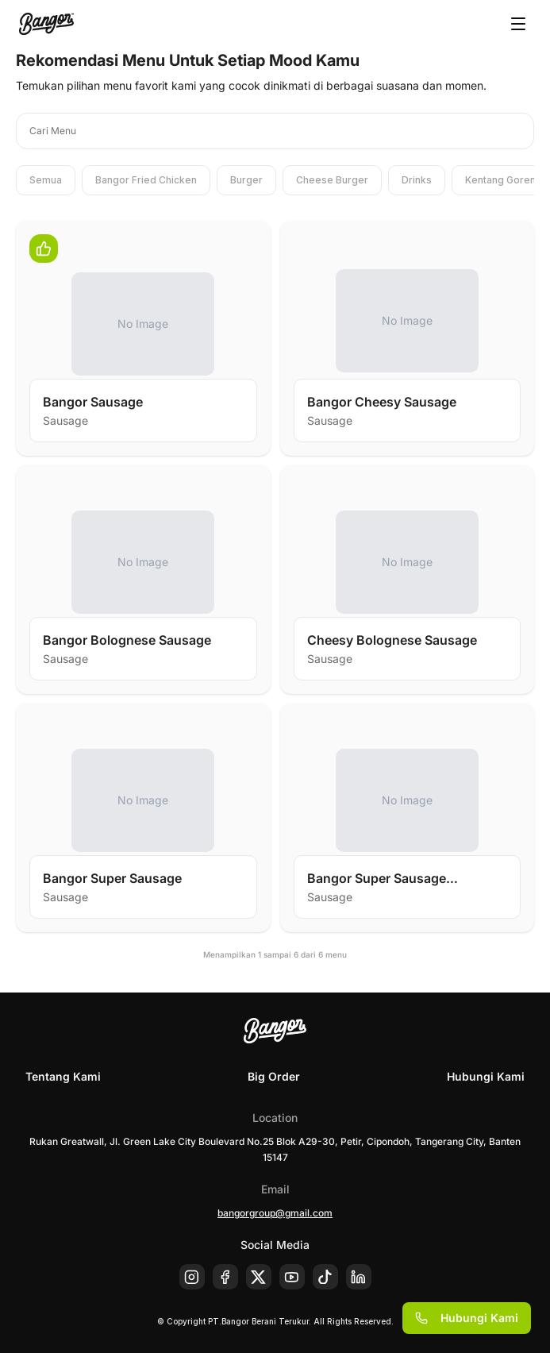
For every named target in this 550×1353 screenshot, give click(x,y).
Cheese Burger (332, 180)
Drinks (417, 180)
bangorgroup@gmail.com (275, 1213)
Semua (45, 180)
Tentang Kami (63, 1076)
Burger (246, 180)
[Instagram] (192, 1276)
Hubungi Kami (486, 1076)
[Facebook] (225, 1276)
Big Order (274, 1076)
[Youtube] (292, 1276)
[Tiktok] (325, 1276)
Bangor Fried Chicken (146, 180)
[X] (258, 1276)
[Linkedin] (358, 1276)
